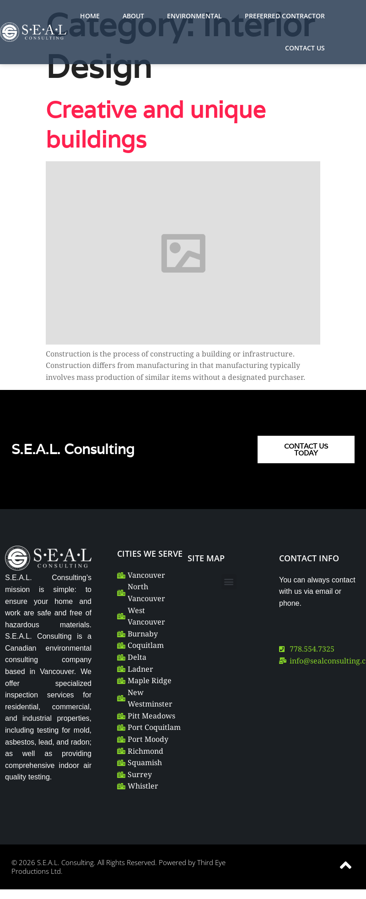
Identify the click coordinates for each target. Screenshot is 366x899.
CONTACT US (305, 48)
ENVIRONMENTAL (194, 15)
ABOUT (133, 15)
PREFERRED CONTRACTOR (285, 15)
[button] (229, 581)
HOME (90, 15)
